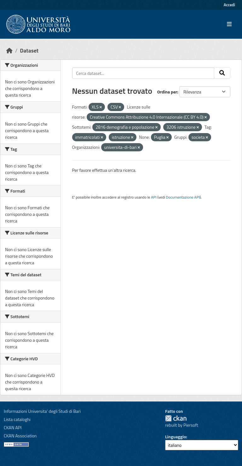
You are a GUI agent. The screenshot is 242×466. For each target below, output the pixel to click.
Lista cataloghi (17, 419)
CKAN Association (20, 435)
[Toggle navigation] (229, 24)
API (154, 197)
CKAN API (13, 427)
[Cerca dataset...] (143, 73)
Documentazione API (183, 197)
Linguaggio (175, 436)
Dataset (29, 50)
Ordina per (167, 91)
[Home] (9, 50)
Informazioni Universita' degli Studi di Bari (42, 411)
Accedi (229, 5)
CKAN (176, 418)
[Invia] (222, 73)
